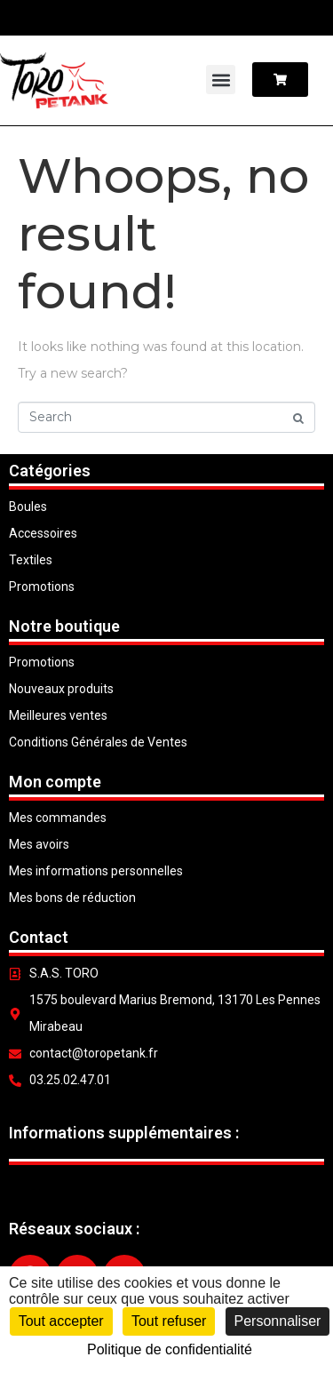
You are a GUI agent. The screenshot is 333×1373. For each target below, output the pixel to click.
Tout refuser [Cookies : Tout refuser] (168, 1321)
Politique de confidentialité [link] (169, 1349)
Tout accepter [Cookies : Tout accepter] (61, 1321)
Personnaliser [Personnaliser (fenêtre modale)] (277, 1321)
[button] (220, 79)
